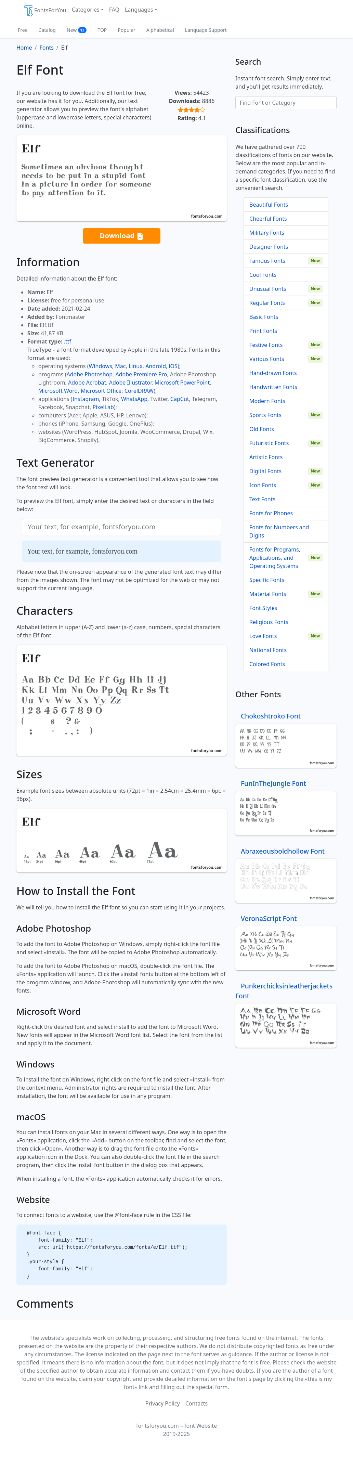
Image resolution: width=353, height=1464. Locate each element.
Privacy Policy (162, 1403)
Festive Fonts (266, 345)
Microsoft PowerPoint (182, 382)
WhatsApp (134, 399)
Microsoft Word (58, 390)
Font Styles (263, 608)
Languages (139, 9)
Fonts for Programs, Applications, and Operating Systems (274, 558)
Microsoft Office (101, 390)
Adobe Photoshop (90, 374)
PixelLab (103, 407)
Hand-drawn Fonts (273, 373)
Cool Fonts (262, 274)
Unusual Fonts (267, 289)
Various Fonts (266, 359)
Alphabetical (160, 30)
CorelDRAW (139, 390)
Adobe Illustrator (130, 382)
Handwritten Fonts (273, 387)
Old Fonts (261, 429)
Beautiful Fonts (268, 204)
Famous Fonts (267, 260)
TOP (102, 30)
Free (23, 30)
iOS (173, 366)
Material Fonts (267, 594)
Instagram (86, 399)
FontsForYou (44, 10)
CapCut (179, 399)
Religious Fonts (268, 622)
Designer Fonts (268, 246)
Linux (136, 366)
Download (121, 236)
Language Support (206, 30)
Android (155, 366)
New (77, 30)
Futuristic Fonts (269, 443)
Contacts (196, 1403)
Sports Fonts (265, 415)
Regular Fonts (267, 303)
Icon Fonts (262, 485)
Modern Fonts (267, 401)
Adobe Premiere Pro (141, 374)
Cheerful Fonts (268, 218)
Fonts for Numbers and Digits (279, 531)
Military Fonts (266, 232)
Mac (120, 366)
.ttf (67, 341)
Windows (100, 366)
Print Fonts (263, 331)
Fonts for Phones (271, 513)
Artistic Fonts (266, 457)
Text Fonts (262, 499)
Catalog (47, 30)
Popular (126, 30)
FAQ (114, 9)
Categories (86, 9)
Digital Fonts (265, 471)
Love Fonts (263, 636)
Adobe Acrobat (87, 382)
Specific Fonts (266, 580)
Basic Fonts (263, 317)
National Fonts (268, 650)
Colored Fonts (267, 664)
